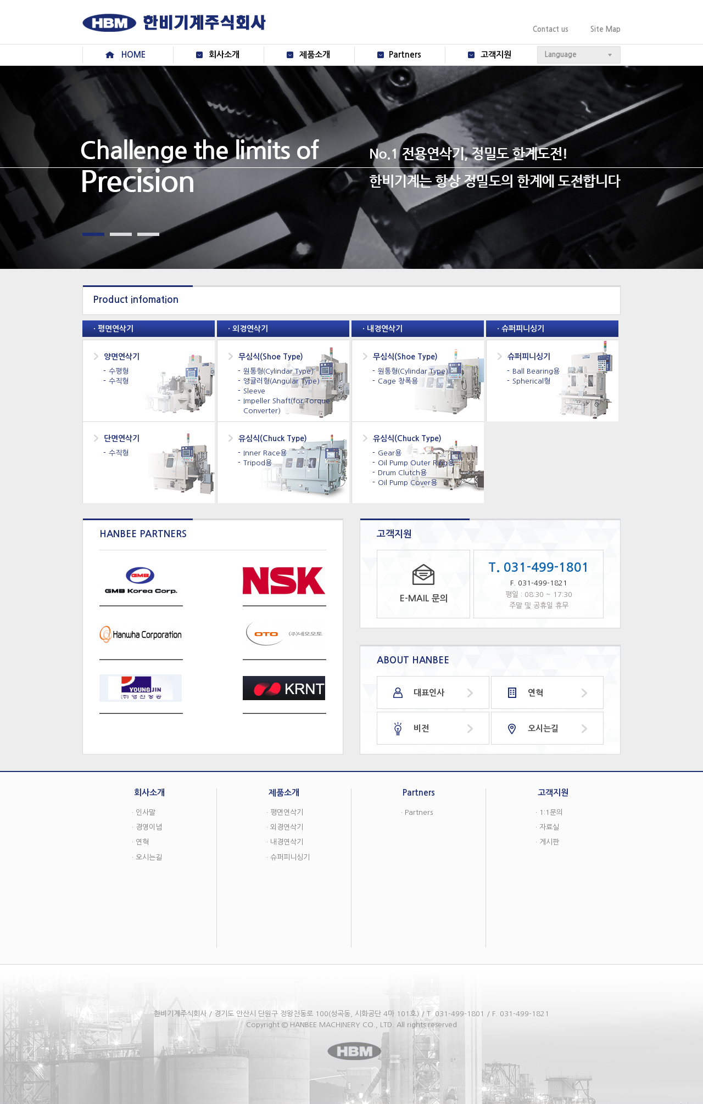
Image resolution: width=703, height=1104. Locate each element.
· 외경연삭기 (284, 827)
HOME (133, 54)
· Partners (417, 812)
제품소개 (314, 54)
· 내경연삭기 (284, 842)
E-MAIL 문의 (423, 598)
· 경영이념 (147, 827)
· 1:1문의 (549, 812)
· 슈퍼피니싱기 (288, 857)
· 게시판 (547, 842)
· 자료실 (547, 827)
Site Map (605, 29)
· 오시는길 (147, 857)
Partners (405, 54)
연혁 (535, 693)
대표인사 (429, 693)
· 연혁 (140, 842)
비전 (421, 728)
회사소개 (224, 54)
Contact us (550, 29)
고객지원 (496, 54)
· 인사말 (143, 812)
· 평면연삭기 (284, 812)
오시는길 (543, 728)
